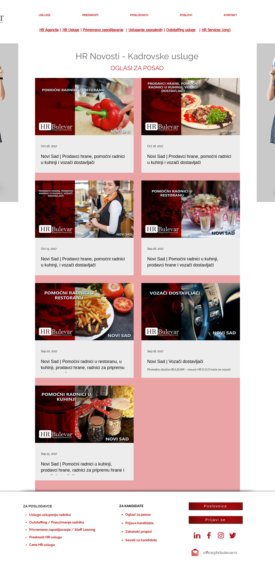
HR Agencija (49, 30)
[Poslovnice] (215, 506)
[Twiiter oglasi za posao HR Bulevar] (233, 535)
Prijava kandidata (139, 523)
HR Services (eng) (216, 30)
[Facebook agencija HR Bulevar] (209, 535)
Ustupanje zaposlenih (145, 30)
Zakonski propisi (138, 531)
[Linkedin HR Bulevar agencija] (197, 535)
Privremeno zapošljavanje (103, 30)
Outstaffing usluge (180, 30)
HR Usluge (71, 30)
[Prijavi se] (215, 519)
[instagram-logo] (221, 535)
